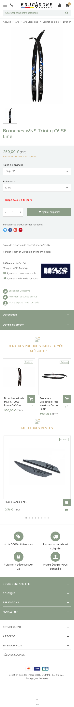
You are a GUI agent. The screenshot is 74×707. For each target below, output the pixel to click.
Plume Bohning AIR (15, 501)
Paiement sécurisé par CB (18, 566)
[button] (26, 518)
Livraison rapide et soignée (55, 546)
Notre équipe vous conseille (55, 566)
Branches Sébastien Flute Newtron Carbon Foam (49, 403)
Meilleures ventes (37, 428)
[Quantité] (13, 212)
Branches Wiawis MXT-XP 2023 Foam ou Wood (14, 402)
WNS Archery (20, 268)
